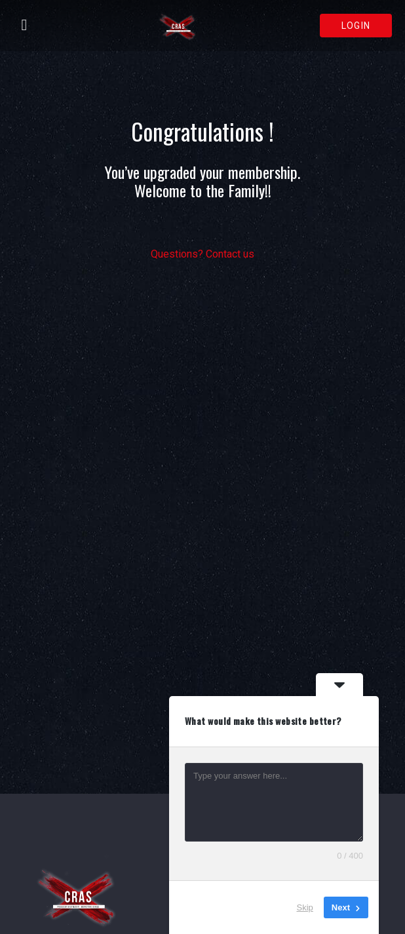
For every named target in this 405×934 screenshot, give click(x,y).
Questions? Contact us (202, 254)
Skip (305, 907)
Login (355, 25)
